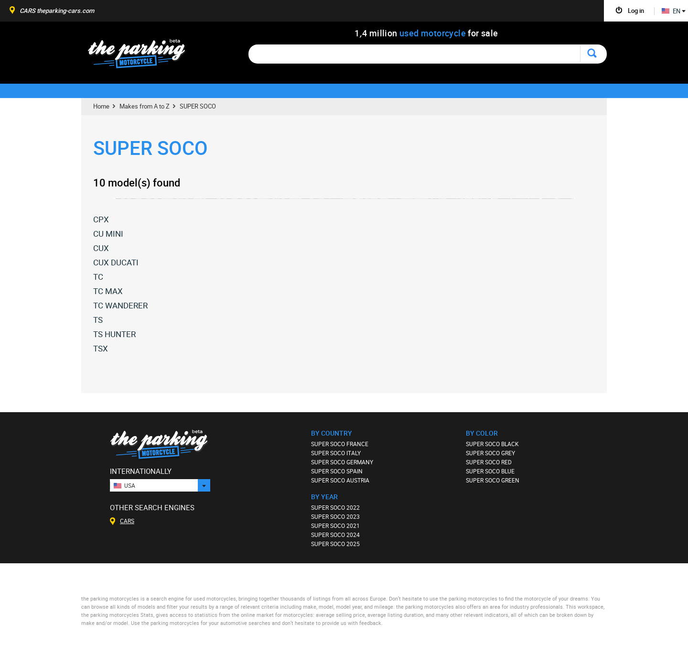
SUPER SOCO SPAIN (337, 471)
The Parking (141, 56)
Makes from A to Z (144, 106)
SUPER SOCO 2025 (335, 543)
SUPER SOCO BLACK (492, 444)
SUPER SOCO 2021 (335, 525)
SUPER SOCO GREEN (492, 480)
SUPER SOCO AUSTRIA (340, 480)
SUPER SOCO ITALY (336, 453)
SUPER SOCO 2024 (335, 534)
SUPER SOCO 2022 (335, 507)
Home (101, 106)
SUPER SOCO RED (489, 462)
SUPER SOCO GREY (490, 453)
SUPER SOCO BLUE (490, 471)
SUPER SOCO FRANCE (339, 444)
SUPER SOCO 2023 (335, 516)
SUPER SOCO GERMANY (342, 462)
